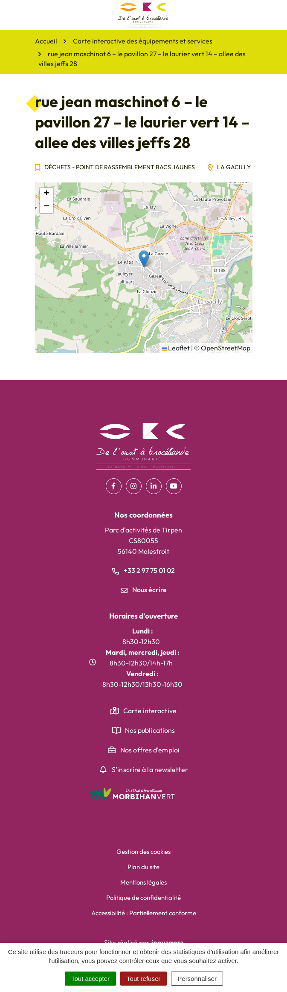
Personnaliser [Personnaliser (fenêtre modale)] (197, 978)
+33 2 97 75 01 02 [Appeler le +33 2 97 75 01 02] (143, 570)
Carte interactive (150, 710)
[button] (144, 259)
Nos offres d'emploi (150, 750)
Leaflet (176, 348)
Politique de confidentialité (143, 898)
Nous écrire (144, 589)
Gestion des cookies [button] (143, 851)
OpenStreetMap (225, 348)
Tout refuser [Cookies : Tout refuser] (143, 978)
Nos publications (150, 730)
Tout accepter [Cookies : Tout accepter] (90, 978)
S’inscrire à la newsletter (150, 769)
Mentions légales (143, 882)
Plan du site (143, 867)
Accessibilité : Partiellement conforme (143, 913)
